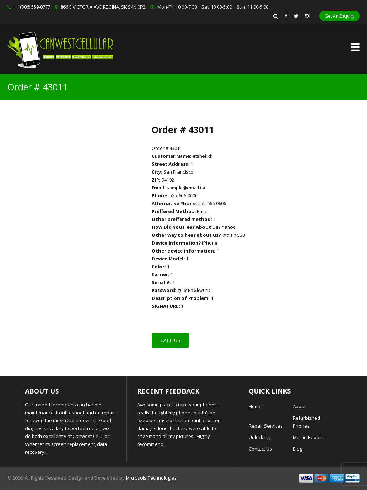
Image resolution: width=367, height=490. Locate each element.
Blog (297, 449)
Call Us (170, 340)
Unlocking (259, 437)
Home (255, 406)
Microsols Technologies (151, 478)
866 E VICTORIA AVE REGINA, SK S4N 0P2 (103, 7)
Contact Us (260, 449)
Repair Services (266, 426)
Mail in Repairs (309, 437)
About (299, 406)
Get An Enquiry (339, 16)
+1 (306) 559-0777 (32, 7)
